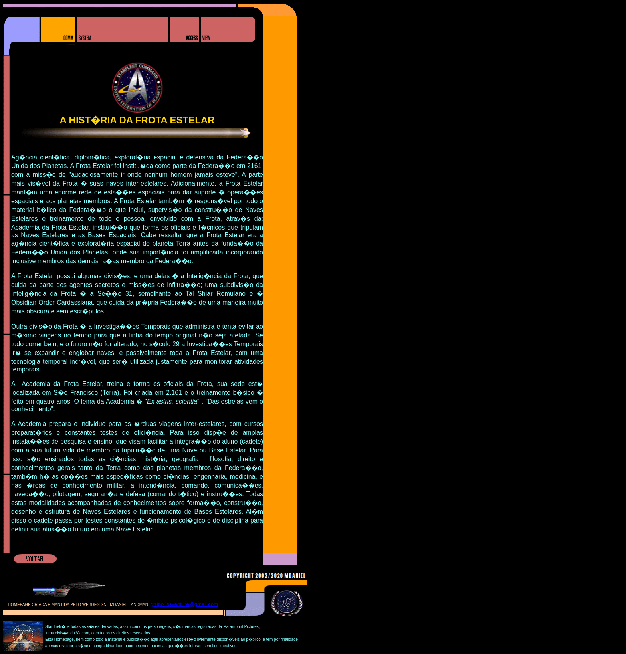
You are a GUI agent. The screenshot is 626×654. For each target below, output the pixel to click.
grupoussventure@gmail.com (184, 604)
